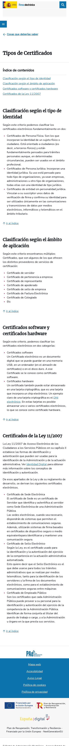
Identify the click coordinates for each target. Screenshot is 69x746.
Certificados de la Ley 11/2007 (22, 94)
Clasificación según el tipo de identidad (27, 78)
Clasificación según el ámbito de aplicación (29, 83)
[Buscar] (62, 4)
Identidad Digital (36, 464)
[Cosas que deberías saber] (22, 34)
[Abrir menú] (3, 24)
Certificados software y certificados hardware (30, 89)
